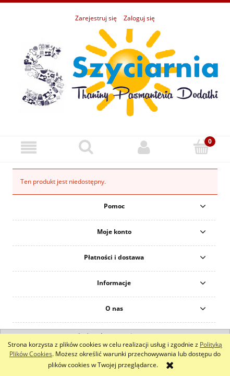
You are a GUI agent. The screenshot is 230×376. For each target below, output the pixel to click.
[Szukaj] (86, 147)
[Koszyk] (201, 147)
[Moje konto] (144, 147)
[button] (28, 147)
